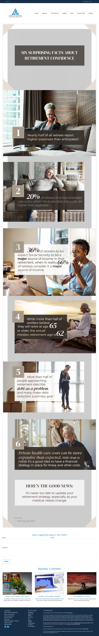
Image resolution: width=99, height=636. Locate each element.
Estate (29, 615)
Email (52, 537)
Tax (29, 618)
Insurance (30, 617)
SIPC (87, 628)
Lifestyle (30, 621)
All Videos (30, 624)
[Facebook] (5, 627)
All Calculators (31, 626)
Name (4, 537)
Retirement (30, 612)
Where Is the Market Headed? (49, 596)
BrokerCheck (69, 612)
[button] (44, 13)
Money (29, 620)
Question (5, 547)
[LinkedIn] (7, 1)
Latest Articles (31, 623)
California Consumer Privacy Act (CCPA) (82, 622)
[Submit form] (6, 561)
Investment (30, 614)
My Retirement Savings (81, 596)
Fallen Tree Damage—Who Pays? (17, 596)
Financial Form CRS (49, 610)
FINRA (84, 628)
